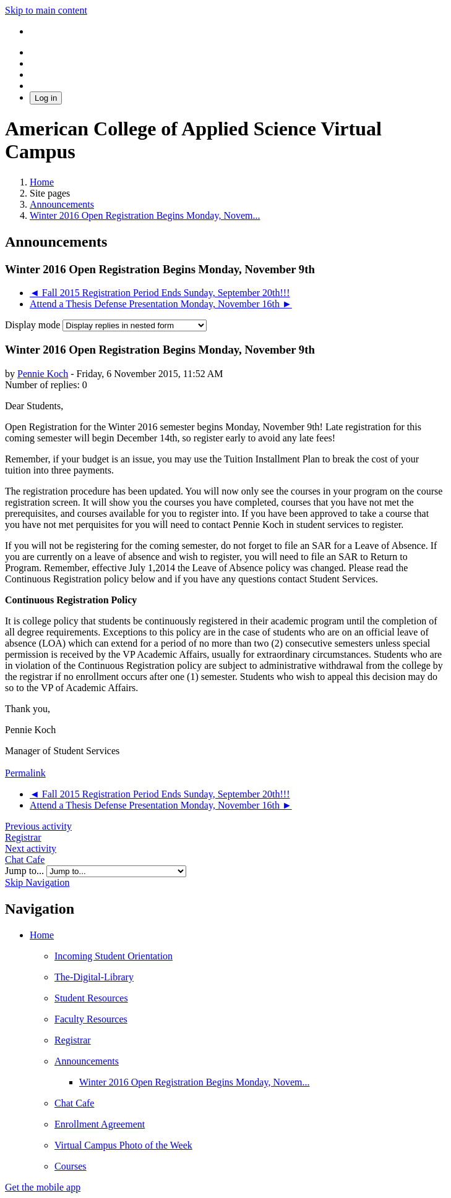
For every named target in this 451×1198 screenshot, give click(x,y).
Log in (46, 98)
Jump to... (25, 870)
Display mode (33, 325)
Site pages (50, 193)
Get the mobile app (42, 1187)
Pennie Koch (42, 373)
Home (42, 935)
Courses (70, 1166)
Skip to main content (46, 10)
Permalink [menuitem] (25, 773)
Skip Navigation (37, 882)
